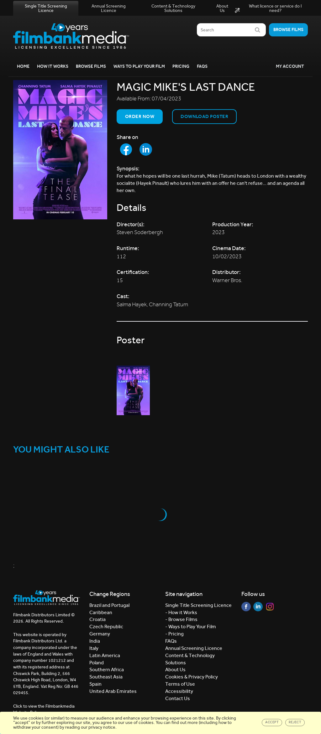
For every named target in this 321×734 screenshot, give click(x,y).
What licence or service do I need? (268, 8)
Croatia (97, 619)
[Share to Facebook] (126, 149)
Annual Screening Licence (109, 8)
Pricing (180, 66)
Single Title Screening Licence (46, 8)
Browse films (288, 29)
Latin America (104, 655)
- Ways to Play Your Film (190, 627)
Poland (96, 663)
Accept (272, 722)
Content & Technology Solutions (173, 8)
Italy (93, 648)
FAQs (202, 66)
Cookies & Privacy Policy (191, 677)
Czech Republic (106, 627)
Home (23, 66)
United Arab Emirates (113, 691)
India (94, 641)
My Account (290, 66)
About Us (222, 8)
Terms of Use (180, 684)
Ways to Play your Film (139, 66)
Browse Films (91, 66)
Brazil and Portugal (109, 605)
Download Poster (204, 116)
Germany (99, 634)
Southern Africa (106, 669)
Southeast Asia (106, 677)
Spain (95, 684)
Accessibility (179, 691)
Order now (139, 116)
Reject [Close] (295, 722)
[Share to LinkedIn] (145, 149)
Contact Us (177, 698)
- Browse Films (181, 619)
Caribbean (100, 612)
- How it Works (181, 612)
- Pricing (174, 634)
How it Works (52, 66)
